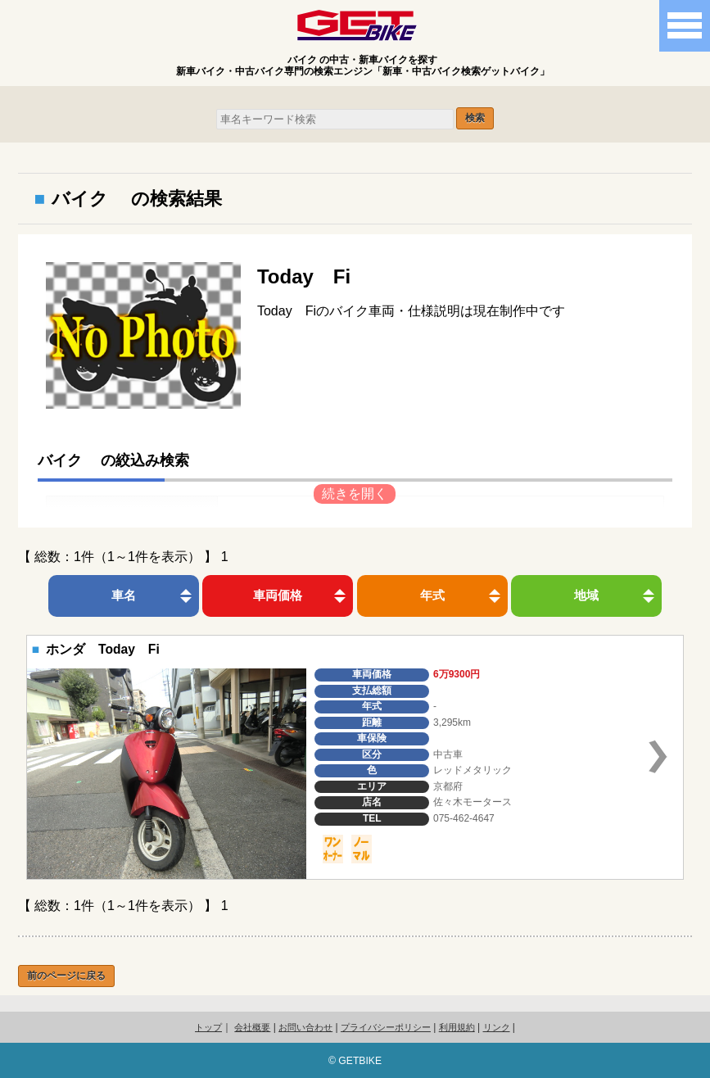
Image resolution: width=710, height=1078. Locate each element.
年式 (432, 595)
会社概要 (252, 1027)
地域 (586, 595)
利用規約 (457, 1027)
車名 (123, 595)
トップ (208, 1027)
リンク (496, 1027)
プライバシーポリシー (386, 1027)
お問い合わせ (305, 1027)
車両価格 (277, 595)
